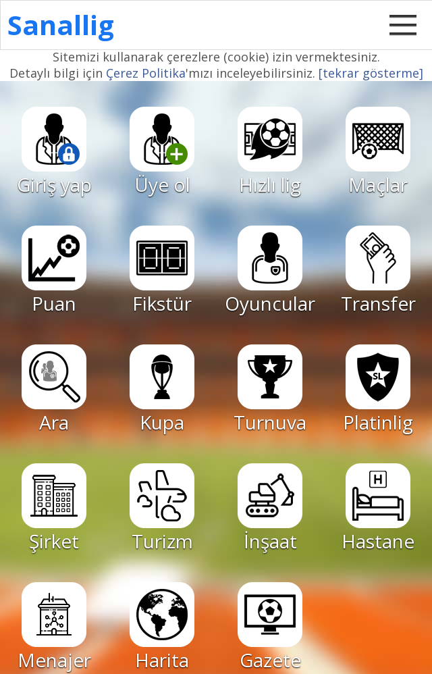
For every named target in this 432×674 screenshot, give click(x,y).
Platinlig (378, 389)
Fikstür (162, 271)
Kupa (162, 389)
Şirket (54, 508)
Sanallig (60, 24)
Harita (162, 627)
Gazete (270, 627)
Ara (54, 389)
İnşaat (270, 508)
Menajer (54, 627)
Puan (54, 271)
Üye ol (162, 152)
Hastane (378, 508)
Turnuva (270, 389)
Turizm (162, 508)
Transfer (378, 271)
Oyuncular (270, 271)
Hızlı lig (270, 152)
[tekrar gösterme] (371, 73)
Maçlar (378, 152)
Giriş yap (54, 152)
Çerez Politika (146, 73)
